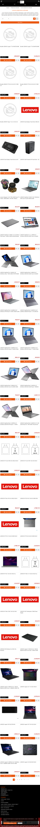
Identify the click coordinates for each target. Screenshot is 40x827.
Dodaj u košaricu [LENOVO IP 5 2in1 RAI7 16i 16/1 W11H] (28, 474)
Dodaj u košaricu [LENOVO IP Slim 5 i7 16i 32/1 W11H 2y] (28, 587)
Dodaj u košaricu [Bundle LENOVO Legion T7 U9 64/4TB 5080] (28, 60)
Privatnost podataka (4, 802)
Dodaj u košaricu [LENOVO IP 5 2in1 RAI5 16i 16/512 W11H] (8, 474)
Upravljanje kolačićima (5, 814)
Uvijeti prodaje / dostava (5, 799)
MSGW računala (4, 811)
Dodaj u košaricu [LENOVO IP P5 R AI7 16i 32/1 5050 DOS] (28, 512)
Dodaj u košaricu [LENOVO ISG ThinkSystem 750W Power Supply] (28, 625)
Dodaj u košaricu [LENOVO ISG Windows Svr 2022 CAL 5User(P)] (8, 662)
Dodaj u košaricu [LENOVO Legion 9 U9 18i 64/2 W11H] (28, 775)
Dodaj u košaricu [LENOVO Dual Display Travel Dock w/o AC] (8, 173)
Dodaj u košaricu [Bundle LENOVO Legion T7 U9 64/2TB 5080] (8, 60)
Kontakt (2, 800)
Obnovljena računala (4, 812)
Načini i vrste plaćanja (5, 807)
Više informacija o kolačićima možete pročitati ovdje (13, 821)
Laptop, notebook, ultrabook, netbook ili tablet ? (9, 804)
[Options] (20, 823)
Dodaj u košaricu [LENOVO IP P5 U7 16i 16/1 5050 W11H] (8, 549)
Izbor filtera (20, 22)
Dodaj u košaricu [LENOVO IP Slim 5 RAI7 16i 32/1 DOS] (8, 625)
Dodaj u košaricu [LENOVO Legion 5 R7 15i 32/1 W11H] (28, 738)
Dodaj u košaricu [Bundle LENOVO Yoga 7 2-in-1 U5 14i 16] (8, 135)
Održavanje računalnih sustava (6, 809)
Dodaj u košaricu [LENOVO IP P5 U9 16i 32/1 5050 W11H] (28, 549)
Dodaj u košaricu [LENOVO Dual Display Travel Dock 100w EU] (28, 135)
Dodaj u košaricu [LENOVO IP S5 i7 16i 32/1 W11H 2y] (8, 587)
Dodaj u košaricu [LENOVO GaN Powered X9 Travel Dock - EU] (28, 173)
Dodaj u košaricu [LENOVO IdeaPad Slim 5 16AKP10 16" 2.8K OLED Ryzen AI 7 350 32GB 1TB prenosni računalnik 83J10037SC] (28, 436)
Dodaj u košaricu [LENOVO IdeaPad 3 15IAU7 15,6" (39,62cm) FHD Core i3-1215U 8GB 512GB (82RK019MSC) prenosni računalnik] (28, 210)
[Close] (10, 823)
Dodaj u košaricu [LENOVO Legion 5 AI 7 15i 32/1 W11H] (28, 700)
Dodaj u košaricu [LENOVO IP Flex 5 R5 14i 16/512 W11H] (8, 512)
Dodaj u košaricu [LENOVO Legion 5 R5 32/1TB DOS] (8, 738)
